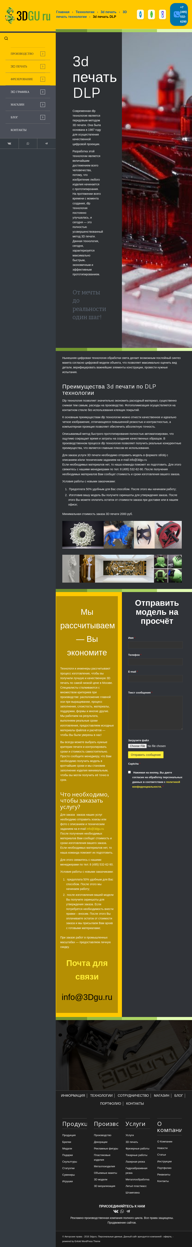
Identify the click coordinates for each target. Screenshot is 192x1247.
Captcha (134, 763)
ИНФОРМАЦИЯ (73, 1096)
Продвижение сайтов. (122, 1222)
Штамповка (133, 1193)
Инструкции (164, 1161)
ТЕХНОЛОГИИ (101, 1096)
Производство (102, 1135)
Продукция (69, 1135)
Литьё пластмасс (136, 1186)
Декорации (100, 1142)
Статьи (161, 1155)
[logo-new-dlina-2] (26, 15)
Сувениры (68, 1174)
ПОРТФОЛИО (110, 1104)
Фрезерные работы (137, 1148)
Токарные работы (136, 1155)
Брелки (66, 1142)
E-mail (133, 671)
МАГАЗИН (161, 1096)
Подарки (67, 1155)
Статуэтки (68, 1168)
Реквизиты (163, 1174)
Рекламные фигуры (106, 1148)
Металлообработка (137, 1179)
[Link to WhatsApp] (25, 142)
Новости (162, 1148)
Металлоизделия (104, 1166)
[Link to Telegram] (43, 142)
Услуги (130, 1135)
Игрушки (67, 1181)
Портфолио (164, 1168)
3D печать (132, 1142)
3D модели (100, 1179)
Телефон (134, 655)
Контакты (163, 1181)
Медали (67, 1148)
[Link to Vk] (8, 142)
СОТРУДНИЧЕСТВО (133, 1096)
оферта (167, 1237)
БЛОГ (178, 1096)
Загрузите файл (138, 740)
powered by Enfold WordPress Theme (81, 1241)
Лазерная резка (135, 1161)
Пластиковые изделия (102, 1158)
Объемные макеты (105, 1173)
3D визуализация (104, 1186)
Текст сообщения (140, 692)
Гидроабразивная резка (136, 1171)
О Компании (164, 1141)
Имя (131, 638)
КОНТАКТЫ (135, 1104)
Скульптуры (69, 1161)
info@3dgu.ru (95, 829)
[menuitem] (26, 52)
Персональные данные (110, 1237)
